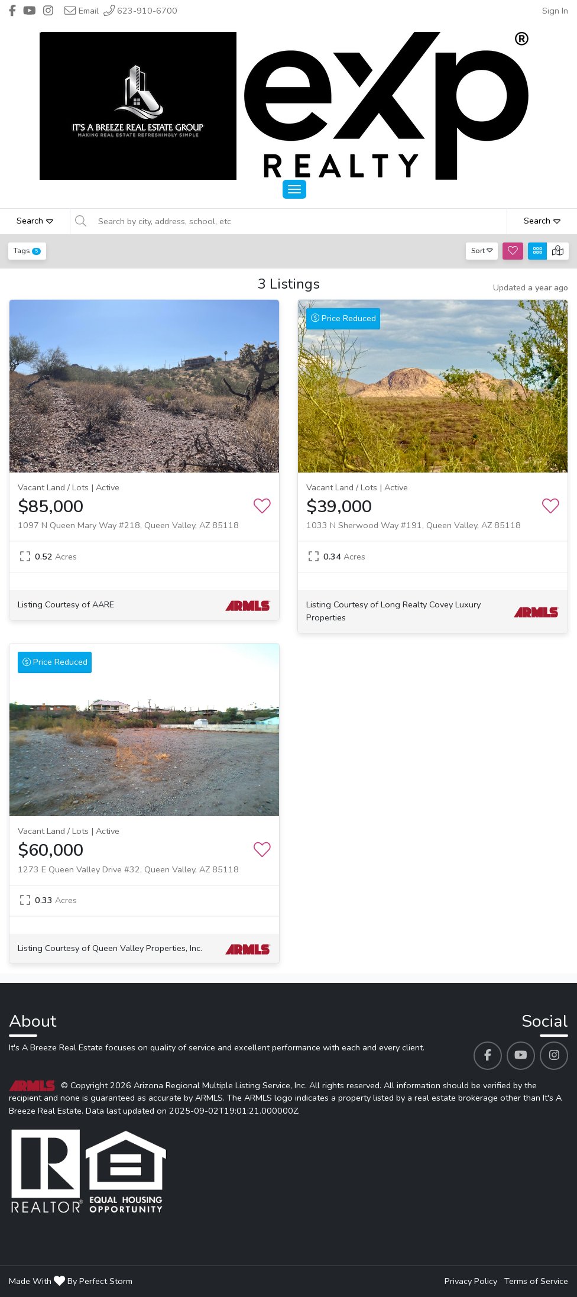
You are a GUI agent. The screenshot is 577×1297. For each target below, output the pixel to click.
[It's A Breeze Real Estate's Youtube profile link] (521, 1056)
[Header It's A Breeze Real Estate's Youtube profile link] (29, 11)
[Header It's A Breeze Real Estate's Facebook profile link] (12, 11)
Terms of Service (536, 1281)
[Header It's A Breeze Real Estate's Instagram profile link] (48, 11)
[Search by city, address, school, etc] (299, 221)
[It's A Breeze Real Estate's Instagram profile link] (554, 1056)
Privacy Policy (471, 1281)
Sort (482, 250)
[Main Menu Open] (294, 189)
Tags (27, 250)
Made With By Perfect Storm (70, 1281)
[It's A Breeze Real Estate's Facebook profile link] (488, 1056)
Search (35, 221)
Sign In (555, 11)
